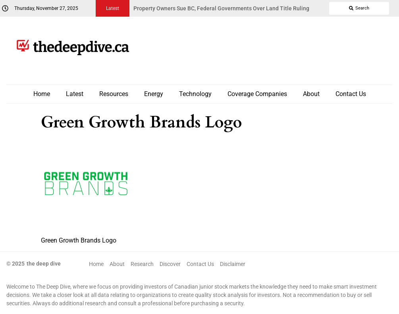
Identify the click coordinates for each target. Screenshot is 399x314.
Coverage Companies (257, 94)
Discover (170, 264)
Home (41, 94)
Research (142, 264)
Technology (195, 94)
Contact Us (350, 94)
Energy (153, 94)
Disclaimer (232, 264)
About (311, 94)
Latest (74, 94)
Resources (113, 94)
